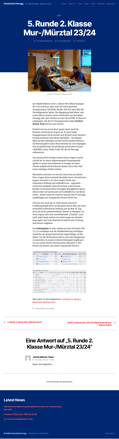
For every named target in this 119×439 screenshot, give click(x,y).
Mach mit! (101, 4)
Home (64, 4)
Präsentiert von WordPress (39, 434)
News (86, 4)
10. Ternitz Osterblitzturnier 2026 (19, 419)
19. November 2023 (64, 41)
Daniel (37, 309)
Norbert (43, 309)
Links (93, 4)
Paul (47, 309)
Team (80, 4)
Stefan (52, 309)
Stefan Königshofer (45, 41)
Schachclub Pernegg (14, 4)
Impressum (111, 4)
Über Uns (72, 4)
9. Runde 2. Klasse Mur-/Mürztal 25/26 (21, 414)
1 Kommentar (80, 41)
